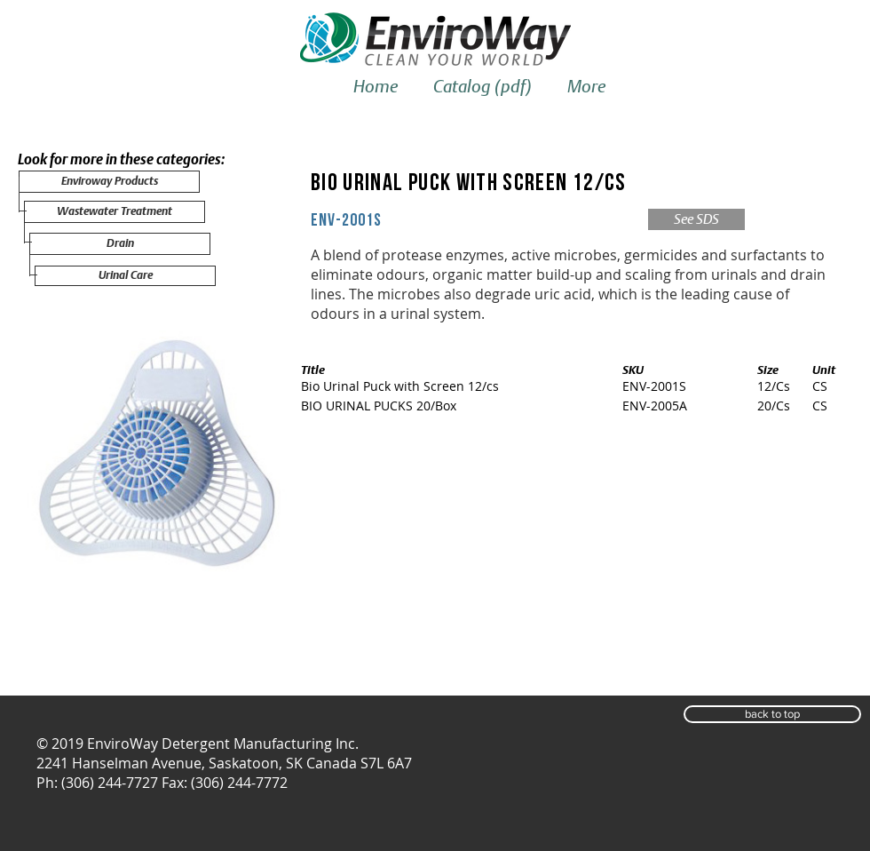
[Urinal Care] (125, 276)
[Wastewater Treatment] (114, 212)
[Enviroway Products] (109, 182)
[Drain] (119, 244)
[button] (772, 714)
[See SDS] (696, 219)
